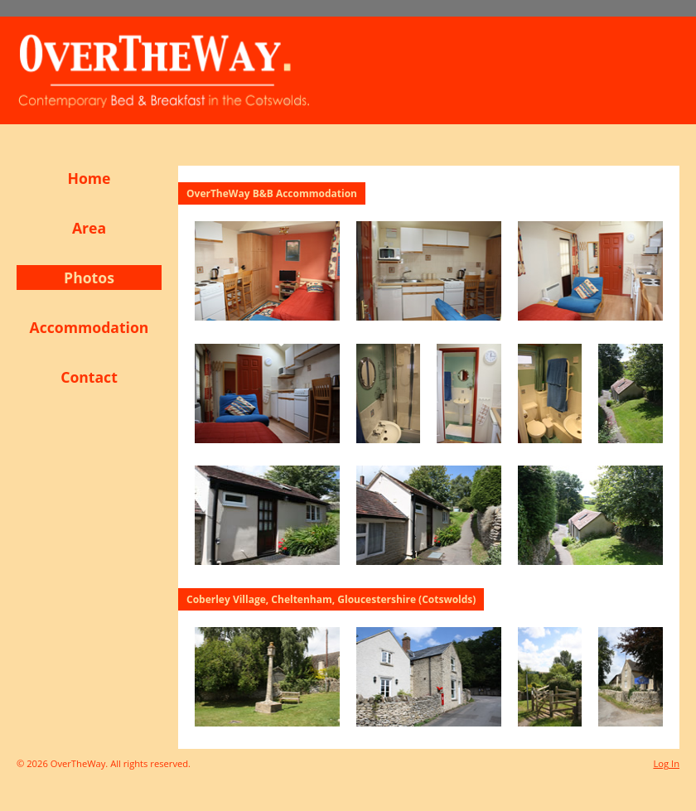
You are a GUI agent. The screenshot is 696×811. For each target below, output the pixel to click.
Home (88, 178)
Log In (666, 763)
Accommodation (89, 327)
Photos (89, 277)
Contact (89, 377)
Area (89, 228)
